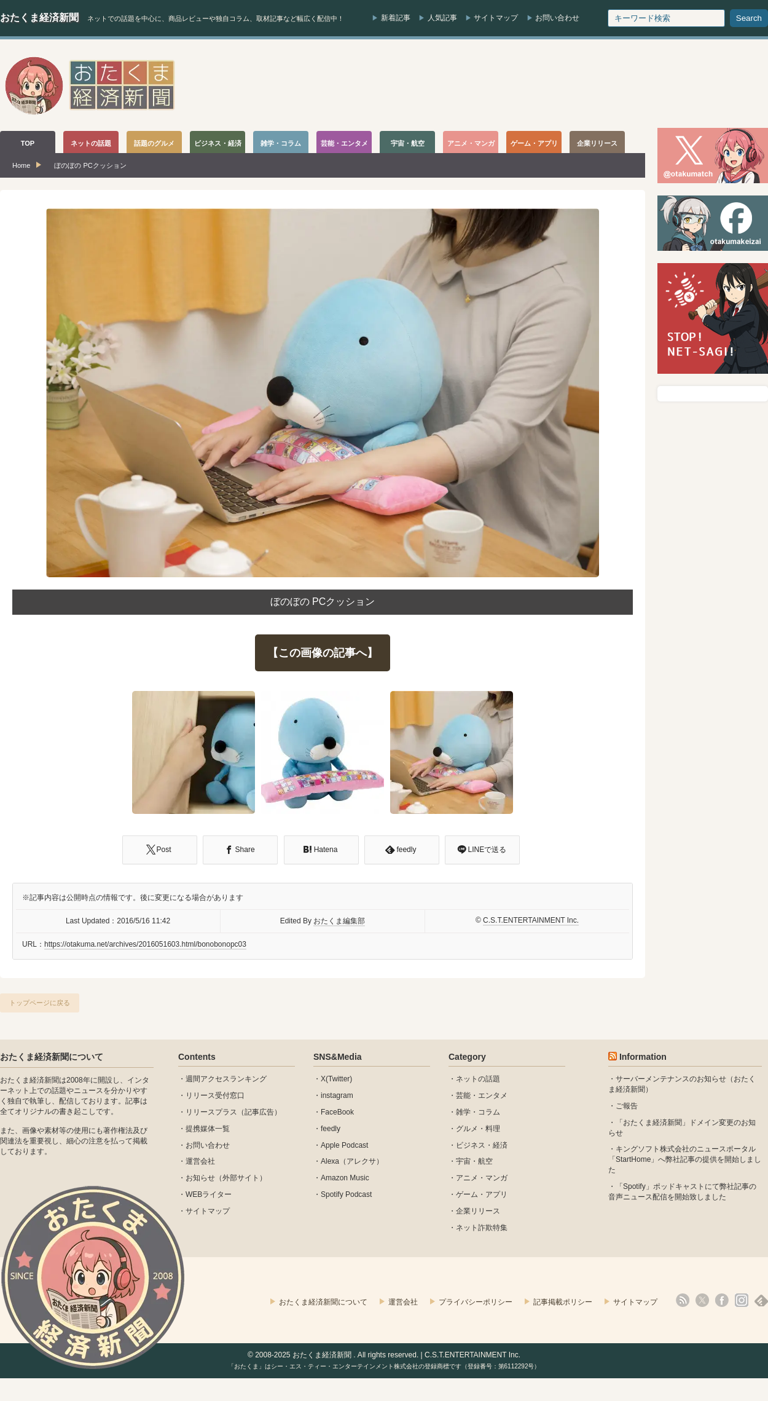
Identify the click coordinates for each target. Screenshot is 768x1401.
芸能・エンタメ (481, 1095)
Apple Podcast (344, 1145)
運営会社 (200, 1161)
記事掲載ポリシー (562, 1302)
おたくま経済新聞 (39, 17)
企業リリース (478, 1211)
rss (682, 1300)
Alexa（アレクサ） (352, 1161)
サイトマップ (496, 18)
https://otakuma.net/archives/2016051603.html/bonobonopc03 (145, 944)
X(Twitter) (336, 1079)
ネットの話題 (478, 1079)
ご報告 (627, 1106)
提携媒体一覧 (208, 1128)
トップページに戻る (39, 1002)
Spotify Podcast (346, 1194)
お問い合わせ (557, 18)
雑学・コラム (478, 1112)
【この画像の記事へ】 (322, 653)
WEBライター (209, 1194)
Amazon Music (345, 1178)
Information (643, 1057)
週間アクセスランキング (226, 1079)
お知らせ (200, 1178)
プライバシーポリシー (475, 1302)
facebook (722, 1300)
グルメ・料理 (478, 1128)
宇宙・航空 (474, 1161)
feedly (330, 1128)
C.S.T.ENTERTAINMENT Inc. (531, 920)
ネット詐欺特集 (481, 1227)
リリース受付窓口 (215, 1095)
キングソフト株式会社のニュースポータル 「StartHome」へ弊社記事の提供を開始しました (684, 1159)
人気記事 (442, 18)
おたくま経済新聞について (51, 1057)
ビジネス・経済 (481, 1145)
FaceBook (337, 1112)
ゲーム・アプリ (481, 1194)
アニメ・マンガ (481, 1178)
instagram (337, 1095)
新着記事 (395, 18)
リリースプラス (211, 1112)
